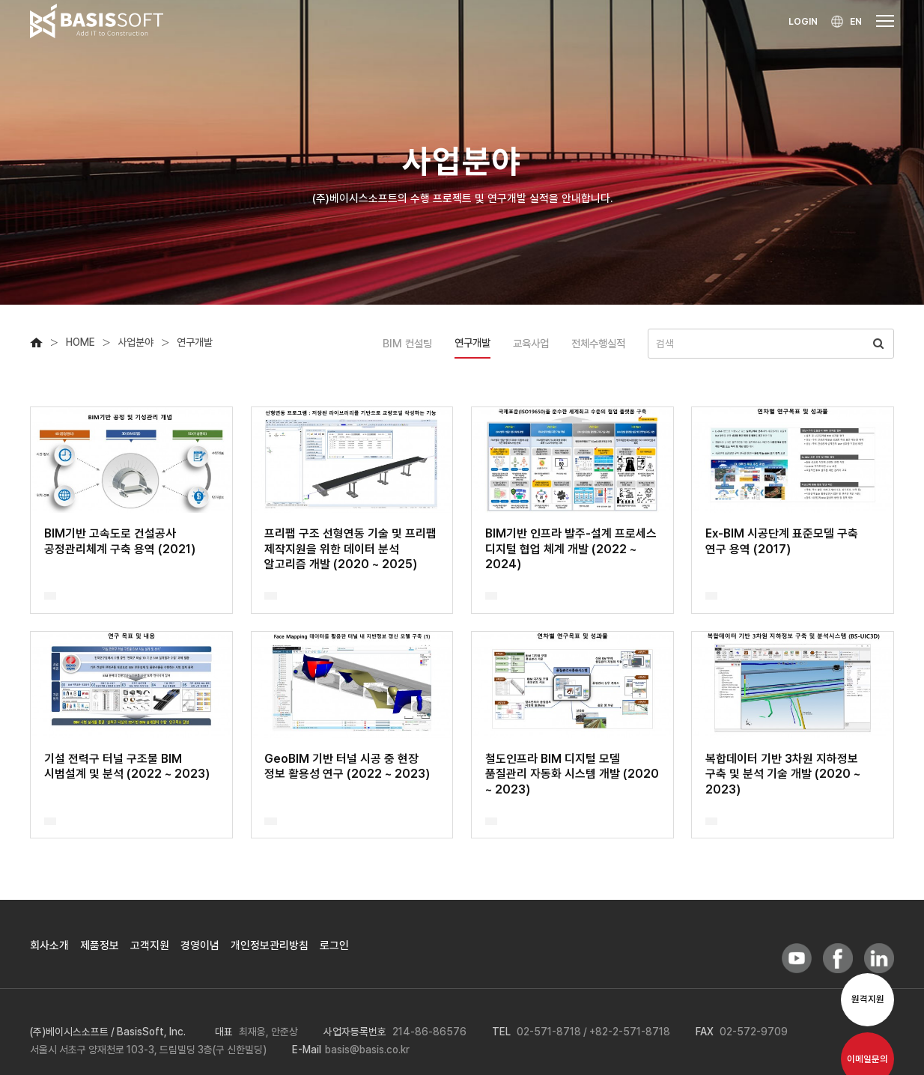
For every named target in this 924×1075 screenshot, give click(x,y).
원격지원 (867, 999)
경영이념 (199, 945)
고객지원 (149, 945)
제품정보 (99, 945)
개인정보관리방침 (269, 945)
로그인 (334, 945)
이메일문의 (867, 1059)
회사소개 (49, 945)
